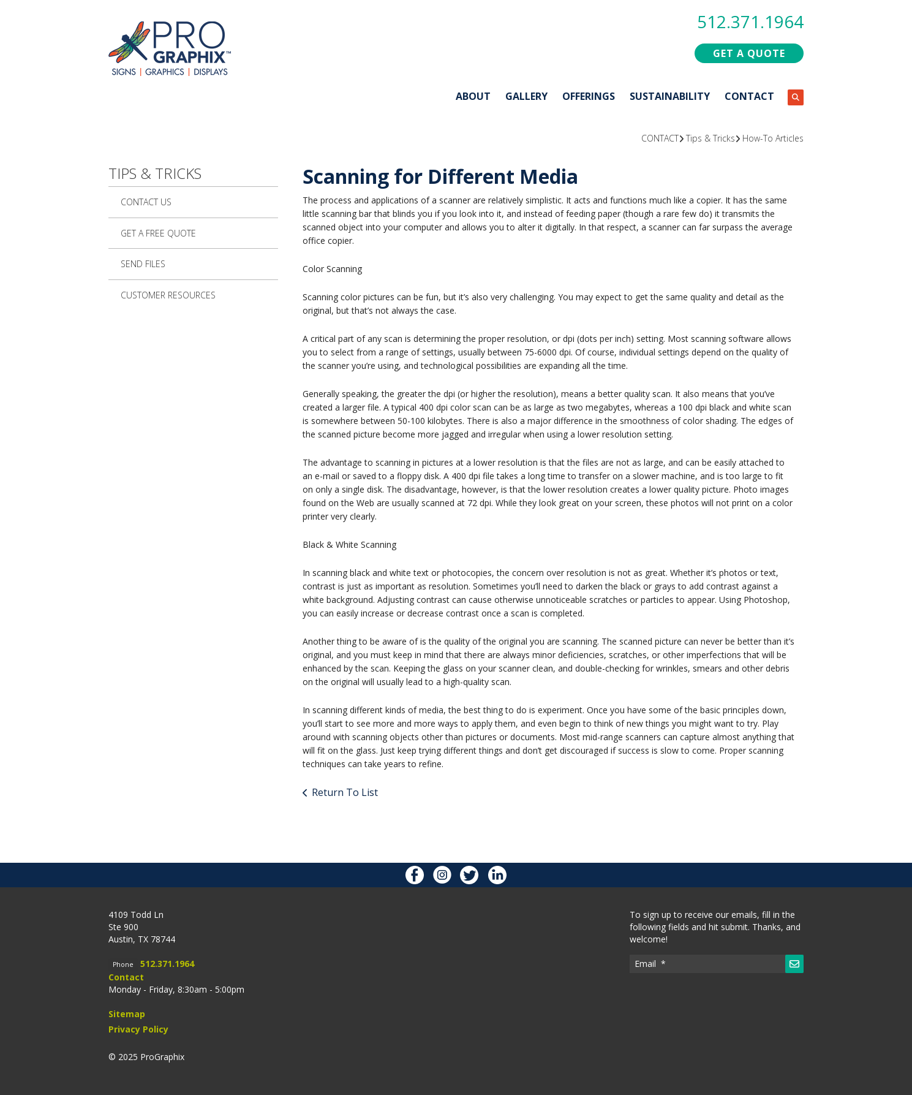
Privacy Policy (138, 1028)
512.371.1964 (750, 21)
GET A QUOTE (749, 52)
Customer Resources (168, 294)
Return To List (345, 791)
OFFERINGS (588, 95)
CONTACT (749, 95)
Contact (126, 976)
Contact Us (146, 201)
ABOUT (473, 95)
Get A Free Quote (158, 232)
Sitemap (126, 1013)
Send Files (143, 263)
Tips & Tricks (710, 137)
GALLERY (526, 95)
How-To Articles (773, 137)
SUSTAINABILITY (670, 95)
